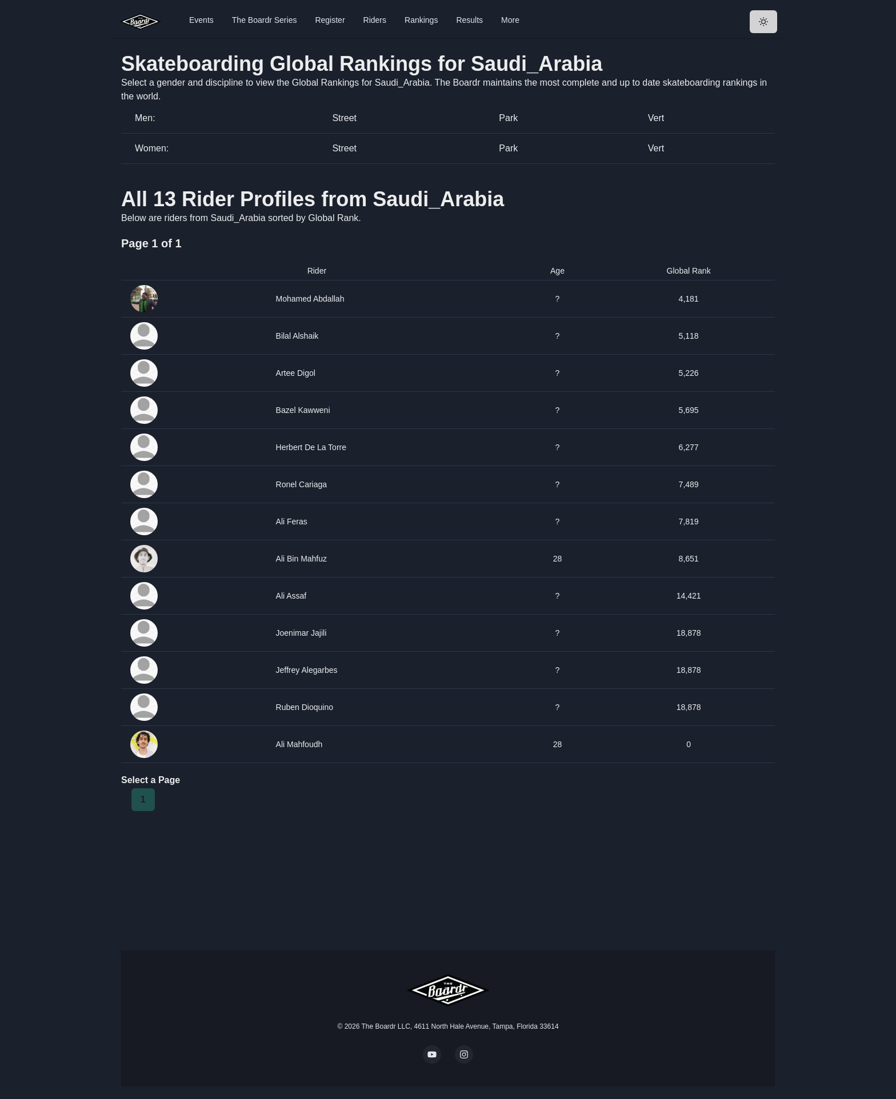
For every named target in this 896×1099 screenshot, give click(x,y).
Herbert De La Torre (311, 447)
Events (201, 20)
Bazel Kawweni (303, 410)
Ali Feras (291, 521)
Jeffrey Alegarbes (307, 670)
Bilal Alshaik (297, 335)
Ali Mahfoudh (299, 744)
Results (469, 20)
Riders (374, 20)
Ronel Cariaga (301, 484)
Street (344, 118)
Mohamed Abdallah (310, 298)
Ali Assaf (291, 595)
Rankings (421, 20)
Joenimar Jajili (301, 632)
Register (330, 20)
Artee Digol (295, 373)
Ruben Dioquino (304, 707)
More (510, 20)
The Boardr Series (264, 20)
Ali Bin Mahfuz (301, 558)
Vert (656, 118)
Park (508, 118)
